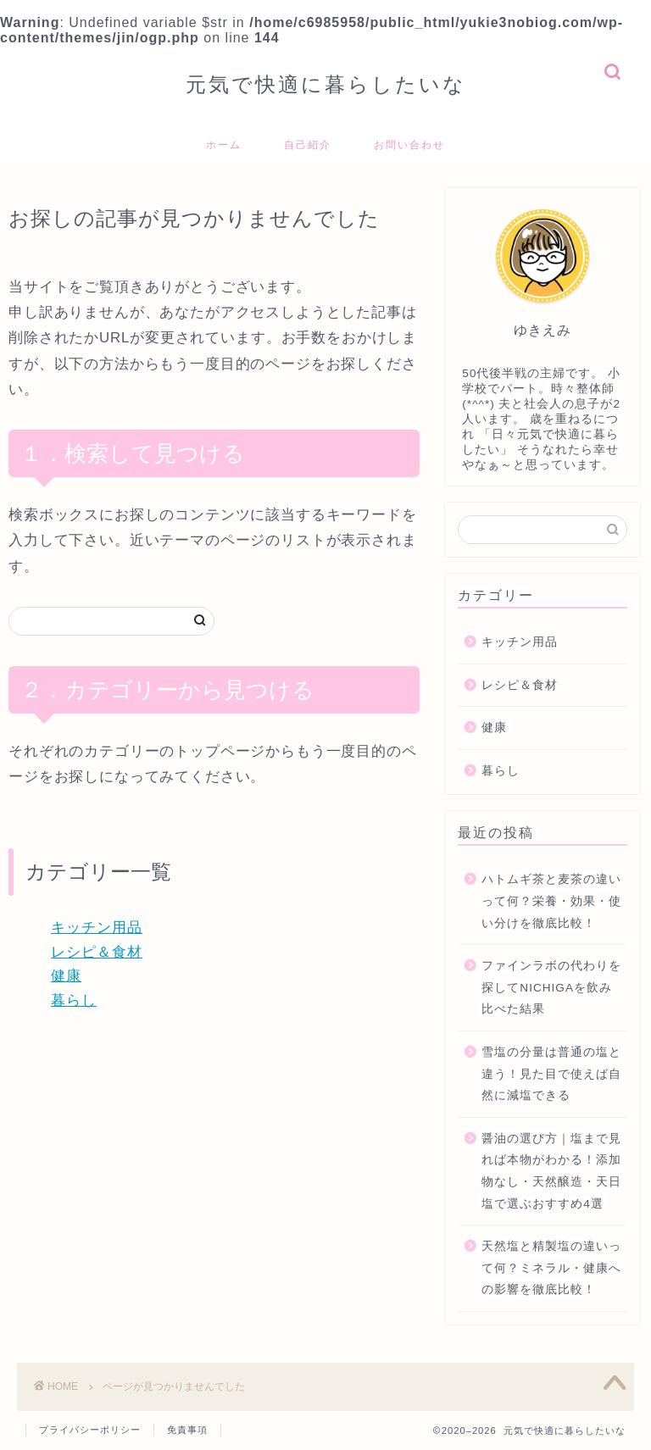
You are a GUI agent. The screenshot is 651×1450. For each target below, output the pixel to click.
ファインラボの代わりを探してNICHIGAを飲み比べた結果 (551, 987)
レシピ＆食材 (96, 952)
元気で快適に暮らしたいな (326, 84)
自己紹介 (307, 144)
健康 (66, 976)
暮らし (74, 1000)
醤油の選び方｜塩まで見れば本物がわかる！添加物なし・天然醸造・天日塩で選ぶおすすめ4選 (551, 1171)
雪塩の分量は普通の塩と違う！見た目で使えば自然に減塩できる (551, 1074)
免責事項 (187, 1430)
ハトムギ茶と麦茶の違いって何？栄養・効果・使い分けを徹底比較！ (551, 901)
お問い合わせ (409, 144)
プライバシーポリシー (90, 1430)
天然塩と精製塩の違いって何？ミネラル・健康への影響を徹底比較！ (551, 1268)
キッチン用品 (96, 927)
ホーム (224, 144)
